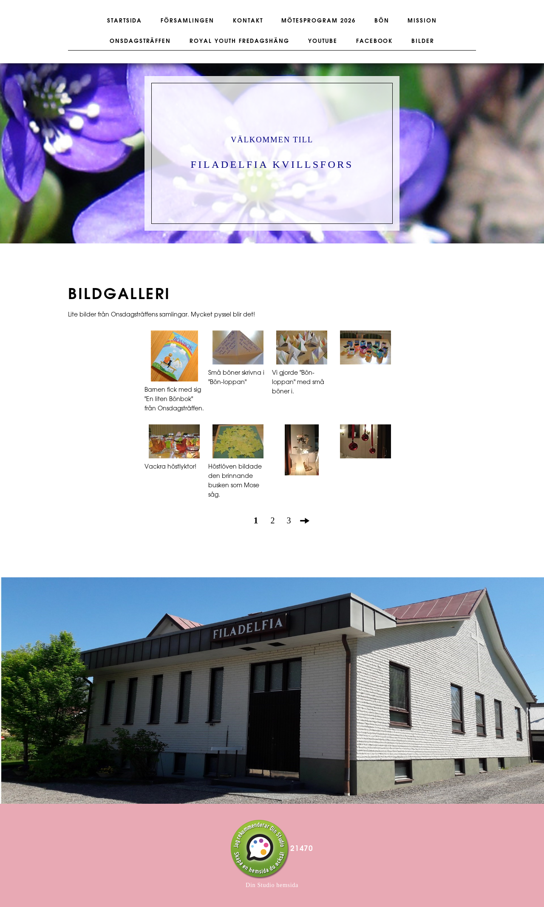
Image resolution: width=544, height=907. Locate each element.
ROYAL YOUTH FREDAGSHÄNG (239, 41)
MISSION (422, 20)
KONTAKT (248, 20)
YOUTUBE (322, 41)
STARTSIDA (124, 20)
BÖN (381, 20)
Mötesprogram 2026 (318, 20)
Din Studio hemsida (272, 885)
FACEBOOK (374, 41)
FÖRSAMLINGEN (187, 20)
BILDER (422, 41)
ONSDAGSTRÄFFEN (140, 41)
